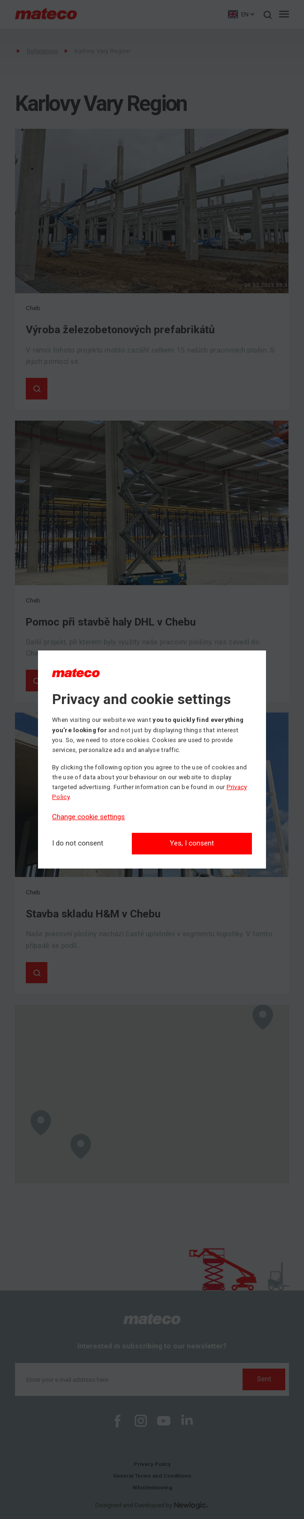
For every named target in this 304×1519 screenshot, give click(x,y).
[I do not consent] (77, 843)
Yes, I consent (192, 843)
